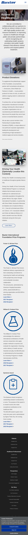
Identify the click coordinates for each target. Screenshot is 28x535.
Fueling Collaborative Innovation (14, 496)
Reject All (14, 530)
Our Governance (14, 493)
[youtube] (19, 515)
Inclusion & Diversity (14, 502)
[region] (14, 526)
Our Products (14, 463)
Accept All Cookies (14, 526)
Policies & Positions (14, 508)
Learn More (8, 225)
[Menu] (25, 2)
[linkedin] (8, 515)
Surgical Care (14, 447)
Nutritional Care (14, 444)
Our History (14, 505)
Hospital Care (14, 441)
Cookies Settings (14, 533)
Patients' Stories (14, 477)
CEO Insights (14, 473)
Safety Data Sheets (14, 466)
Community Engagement (14, 483)
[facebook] (12, 515)
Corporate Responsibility (14, 499)
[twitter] (15, 515)
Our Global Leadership (14, 490)
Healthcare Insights (14, 480)
